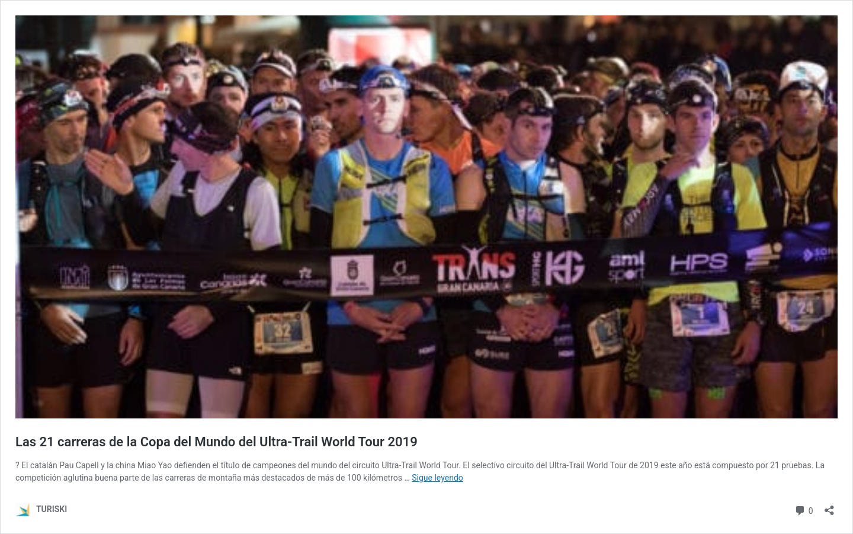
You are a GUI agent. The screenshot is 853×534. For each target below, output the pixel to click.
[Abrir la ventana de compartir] (829, 506)
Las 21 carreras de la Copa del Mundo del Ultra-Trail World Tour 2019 (216, 441)
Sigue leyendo (437, 477)
